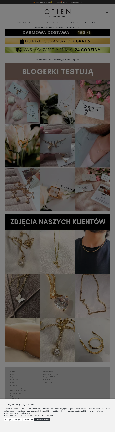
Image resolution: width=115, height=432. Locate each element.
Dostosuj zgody (28, 420)
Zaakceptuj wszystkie (42, 420)
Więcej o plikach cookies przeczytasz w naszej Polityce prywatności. (29, 415)
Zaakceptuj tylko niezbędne (13, 420)
